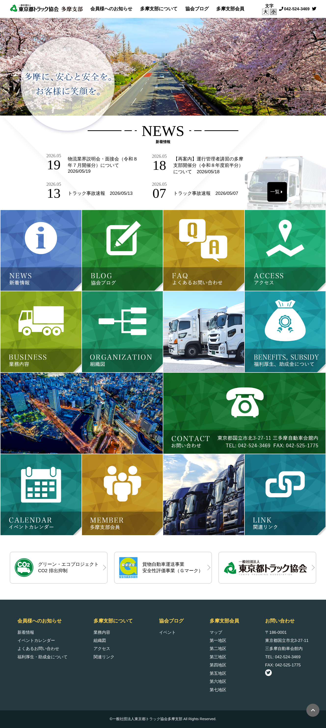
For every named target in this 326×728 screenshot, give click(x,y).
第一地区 (218, 640)
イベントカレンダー (36, 640)
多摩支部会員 (230, 8)
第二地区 (218, 648)
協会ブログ (197, 8)
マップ (216, 632)
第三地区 (218, 657)
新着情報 (25, 632)
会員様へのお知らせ (111, 8)
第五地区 (218, 673)
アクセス (102, 648)
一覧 (275, 191)
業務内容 (102, 632)
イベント (167, 632)
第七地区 (218, 690)
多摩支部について (158, 8)
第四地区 (218, 665)
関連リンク (104, 657)
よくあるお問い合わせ (38, 648)
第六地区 (218, 681)
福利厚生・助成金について (42, 657)
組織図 (100, 640)
